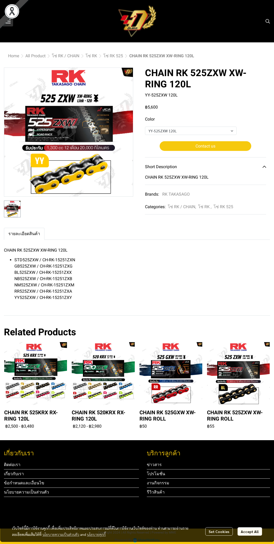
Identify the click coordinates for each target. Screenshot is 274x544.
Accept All (250, 531)
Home (13, 55)
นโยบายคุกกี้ (96, 534)
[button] (267, 21)
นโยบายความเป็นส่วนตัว (60, 534)
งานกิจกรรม (158, 482)
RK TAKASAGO (176, 194)
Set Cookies (219, 531)
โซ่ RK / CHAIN (65, 55)
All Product (35, 55)
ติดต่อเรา (12, 464)
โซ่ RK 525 (113, 55)
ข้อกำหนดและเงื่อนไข (24, 482)
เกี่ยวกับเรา (14, 473)
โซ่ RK (91, 55)
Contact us (205, 146)
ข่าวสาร (154, 464)
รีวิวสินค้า (156, 492)
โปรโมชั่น (156, 473)
